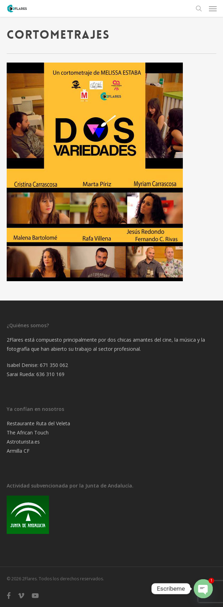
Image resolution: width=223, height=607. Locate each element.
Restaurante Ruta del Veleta (38, 423)
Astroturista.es (23, 441)
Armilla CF (18, 450)
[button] (213, 8)
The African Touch (28, 432)
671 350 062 (54, 365)
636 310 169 (50, 374)
